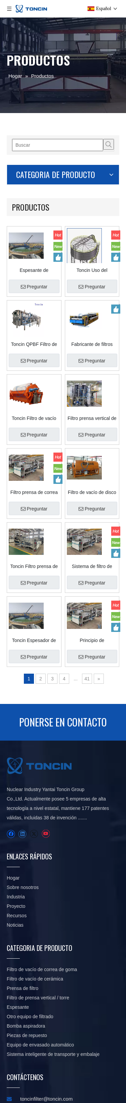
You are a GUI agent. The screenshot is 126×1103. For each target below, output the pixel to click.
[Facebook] (11, 873)
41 (109, 615)
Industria (58, 771)
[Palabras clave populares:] (17, 144)
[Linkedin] (22, 873)
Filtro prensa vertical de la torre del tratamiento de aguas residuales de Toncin (100, 355)
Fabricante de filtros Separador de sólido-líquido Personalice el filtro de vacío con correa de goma (100, 281)
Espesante (81, 888)
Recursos (59, 790)
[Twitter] (11, 882)
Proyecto (58, 780)
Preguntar (57, 223)
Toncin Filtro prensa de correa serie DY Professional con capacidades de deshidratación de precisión (57, 503)
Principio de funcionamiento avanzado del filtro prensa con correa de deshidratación (100, 577)
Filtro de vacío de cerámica (79, 813)
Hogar (55, 743)
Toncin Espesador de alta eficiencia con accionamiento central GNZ (57, 577)
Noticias (57, 799)
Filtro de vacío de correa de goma (79, 775)
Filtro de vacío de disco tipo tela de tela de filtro (100, 429)
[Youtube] (22, 882)
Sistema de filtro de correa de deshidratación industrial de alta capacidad (100, 503)
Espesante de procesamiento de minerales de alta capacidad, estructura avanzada (58, 207)
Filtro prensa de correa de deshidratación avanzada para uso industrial (57, 429)
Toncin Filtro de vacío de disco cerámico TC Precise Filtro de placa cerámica (58, 355)
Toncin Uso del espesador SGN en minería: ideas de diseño (100, 207)
